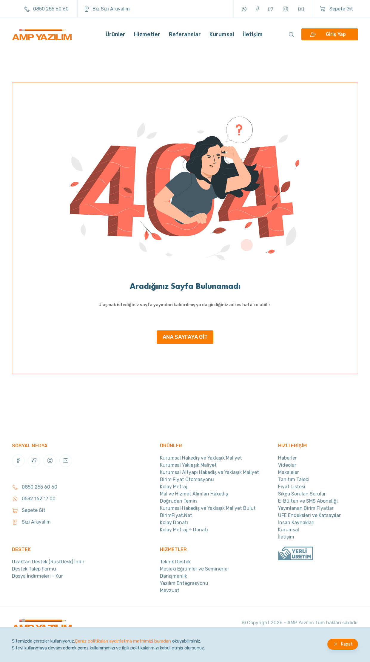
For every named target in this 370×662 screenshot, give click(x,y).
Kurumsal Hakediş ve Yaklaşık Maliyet (201, 458)
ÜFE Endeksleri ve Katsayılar (309, 515)
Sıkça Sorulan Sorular (302, 494)
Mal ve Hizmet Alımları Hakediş (194, 494)
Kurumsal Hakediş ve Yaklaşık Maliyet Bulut (208, 508)
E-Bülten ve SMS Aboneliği (308, 501)
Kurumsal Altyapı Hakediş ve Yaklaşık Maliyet (209, 472)
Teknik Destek (175, 562)
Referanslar (185, 34)
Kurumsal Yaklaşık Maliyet (188, 465)
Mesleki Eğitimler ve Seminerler (194, 569)
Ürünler (115, 34)
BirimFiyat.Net (176, 515)
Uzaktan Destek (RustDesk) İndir (48, 562)
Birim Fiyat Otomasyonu (187, 479)
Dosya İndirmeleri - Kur (37, 576)
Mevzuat (169, 590)
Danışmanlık (173, 576)
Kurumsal (221, 34)
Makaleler (288, 472)
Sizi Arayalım (31, 522)
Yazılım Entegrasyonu (184, 583)
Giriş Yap (336, 34)
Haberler (287, 458)
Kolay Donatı (174, 522)
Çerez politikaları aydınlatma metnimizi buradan (123, 641)
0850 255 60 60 (46, 9)
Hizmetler (147, 34)
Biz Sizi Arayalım (107, 9)
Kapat (347, 644)
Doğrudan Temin (178, 501)
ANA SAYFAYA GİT (185, 337)
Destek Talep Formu (34, 569)
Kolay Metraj (173, 486)
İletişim (253, 34)
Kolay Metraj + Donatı (184, 530)
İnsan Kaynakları (296, 522)
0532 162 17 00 (34, 498)
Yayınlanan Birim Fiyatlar (306, 508)
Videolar (287, 465)
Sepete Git (336, 9)
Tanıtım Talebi (293, 479)
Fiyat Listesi (291, 486)
